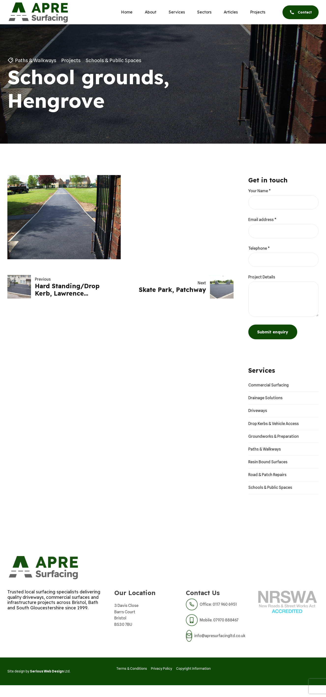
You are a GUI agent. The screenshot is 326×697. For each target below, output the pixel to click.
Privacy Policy (161, 668)
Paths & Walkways (35, 60)
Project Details (261, 277)
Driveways (257, 410)
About (150, 12)
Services (177, 12)
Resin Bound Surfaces (267, 462)
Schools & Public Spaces (113, 60)
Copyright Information (193, 668)
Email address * (262, 219)
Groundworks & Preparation (273, 436)
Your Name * (259, 191)
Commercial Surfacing (268, 385)
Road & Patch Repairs (267, 474)
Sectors (204, 12)
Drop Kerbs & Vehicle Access (273, 423)
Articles (231, 12)
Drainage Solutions (265, 398)
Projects (257, 12)
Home (127, 12)
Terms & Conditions (131, 668)
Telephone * (259, 248)
